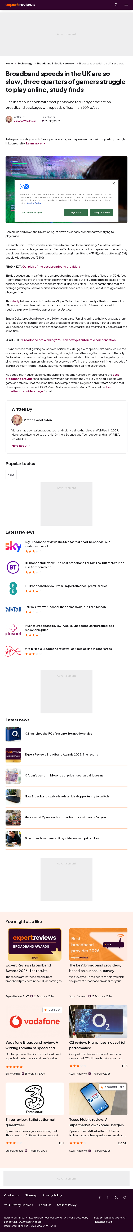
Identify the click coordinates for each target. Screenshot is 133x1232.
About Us (45, 1205)
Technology (25, 63)
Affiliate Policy (67, 1205)
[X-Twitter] (116, 1197)
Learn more (34, 143)
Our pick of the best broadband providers (51, 266)
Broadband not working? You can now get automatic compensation (69, 340)
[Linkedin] (108, 1197)
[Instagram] (125, 1197)
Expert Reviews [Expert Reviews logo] (17, 5)
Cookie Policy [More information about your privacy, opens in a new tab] (34, 203)
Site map (31, 1195)
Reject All (76, 212)
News (11, 474)
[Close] (113, 183)
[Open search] (116, 5)
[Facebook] (100, 1197)
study (15, 301)
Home (9, 63)
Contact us (12, 1195)
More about (19, 445)
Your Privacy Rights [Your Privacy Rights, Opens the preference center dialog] (32, 212)
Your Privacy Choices (18, 1205)
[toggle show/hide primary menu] (126, 5)
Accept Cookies (101, 212)
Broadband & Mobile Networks (55, 63)
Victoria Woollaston (25, 121)
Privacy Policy (52, 1195)
